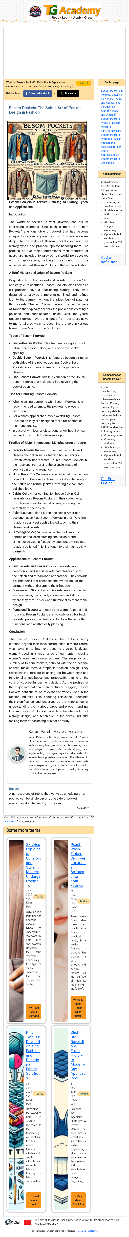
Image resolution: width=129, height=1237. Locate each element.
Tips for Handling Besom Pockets (33, 394)
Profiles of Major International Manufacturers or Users (47, 443)
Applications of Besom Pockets (31, 559)
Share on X (68, 94)
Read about (34, 1011)
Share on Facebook (37, 93)
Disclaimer (93, 1231)
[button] (11, 156)
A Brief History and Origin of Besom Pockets (40, 273)
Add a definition (109, 259)
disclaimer (9, 821)
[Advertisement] (64, 52)
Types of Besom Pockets (27, 336)
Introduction (17, 214)
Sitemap (82, 1231)
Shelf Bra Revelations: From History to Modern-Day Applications (78, 1055)
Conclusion (17, 632)
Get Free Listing (108, 480)
